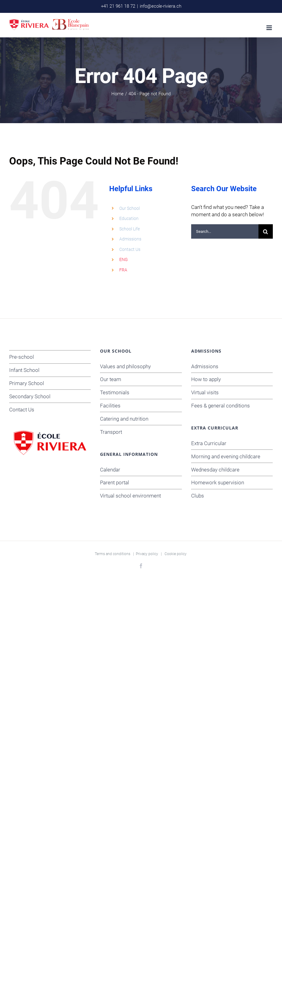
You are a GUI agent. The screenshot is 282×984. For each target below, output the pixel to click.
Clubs (197, 496)
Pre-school (21, 357)
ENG (123, 259)
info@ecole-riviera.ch (160, 6)
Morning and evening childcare (225, 456)
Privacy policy (147, 554)
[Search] (265, 231)
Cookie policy (176, 554)
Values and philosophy (125, 366)
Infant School (24, 370)
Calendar (110, 470)
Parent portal (114, 482)
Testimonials (114, 392)
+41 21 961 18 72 (118, 6)
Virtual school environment (130, 496)
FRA (123, 269)
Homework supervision (217, 482)
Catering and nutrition (124, 419)
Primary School (26, 383)
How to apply (206, 379)
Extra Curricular (208, 443)
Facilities (110, 406)
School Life (129, 228)
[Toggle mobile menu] (269, 28)
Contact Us (129, 249)
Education (129, 218)
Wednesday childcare (215, 470)
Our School (129, 208)
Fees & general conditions (220, 406)
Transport (111, 432)
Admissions (130, 239)
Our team (110, 379)
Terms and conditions (112, 554)
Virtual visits (205, 392)
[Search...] (224, 231)
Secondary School (29, 396)
